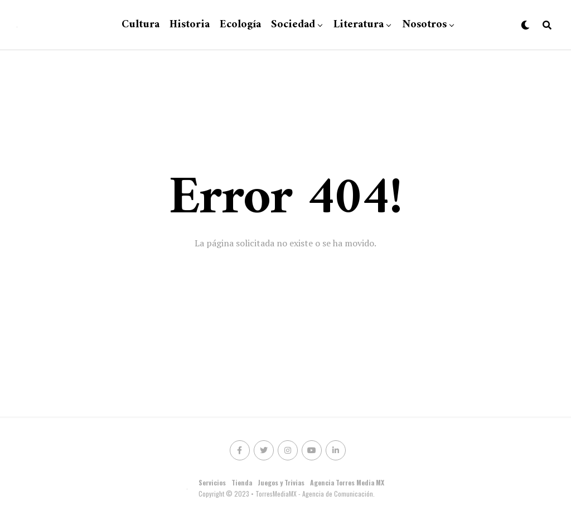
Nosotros (424, 25)
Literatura (358, 25)
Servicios (212, 482)
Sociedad (293, 25)
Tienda (241, 482)
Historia (190, 25)
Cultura (140, 25)
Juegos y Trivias (281, 482)
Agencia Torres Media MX (347, 482)
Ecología (240, 25)
